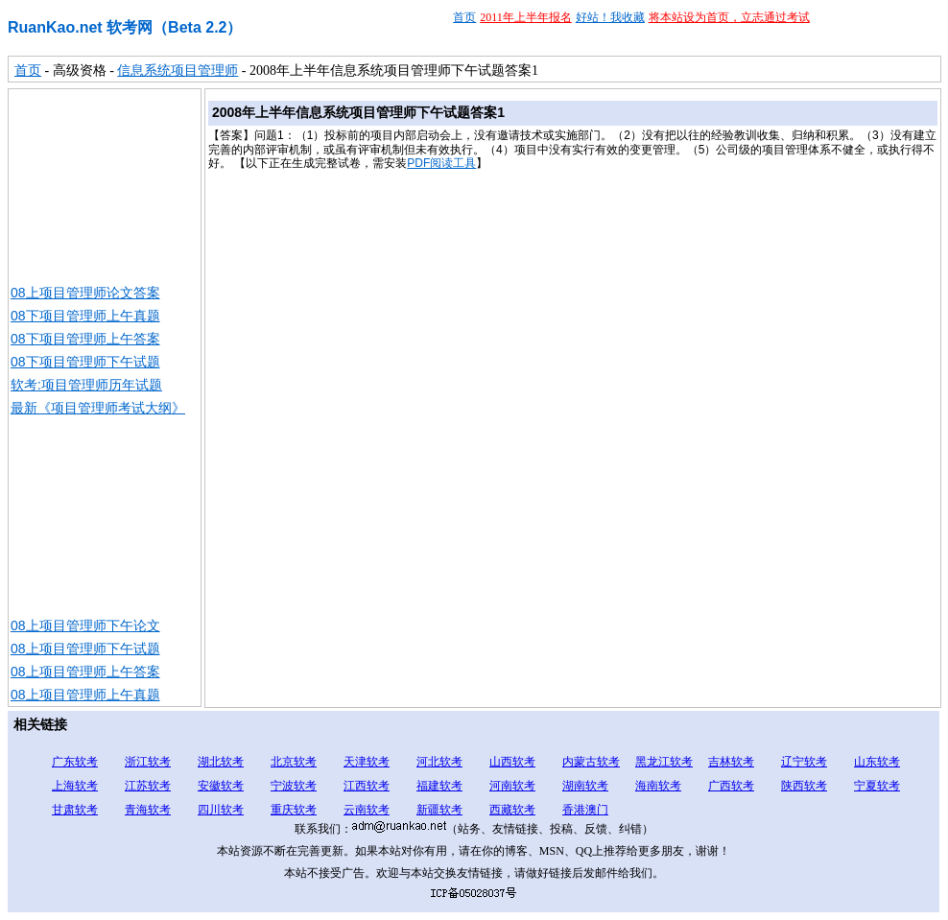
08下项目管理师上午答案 (85, 338)
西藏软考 (512, 809)
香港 (573, 809)
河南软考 (512, 785)
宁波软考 (294, 785)
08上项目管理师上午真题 (85, 694)
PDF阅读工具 (441, 163)
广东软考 (75, 761)
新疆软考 (439, 809)
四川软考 (221, 809)
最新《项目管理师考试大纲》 (98, 407)
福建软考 (439, 785)
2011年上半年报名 (526, 17)
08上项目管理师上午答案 (85, 671)
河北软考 (439, 761)
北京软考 (294, 761)
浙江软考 (148, 761)
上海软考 (75, 785)
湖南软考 (585, 785)
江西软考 (367, 785)
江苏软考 (148, 785)
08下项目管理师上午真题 (85, 315)
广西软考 (731, 785)
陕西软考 (804, 785)
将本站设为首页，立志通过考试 (729, 17)
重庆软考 (294, 809)
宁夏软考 (877, 785)
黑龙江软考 (664, 761)
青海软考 (148, 809)
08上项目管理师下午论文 (85, 625)
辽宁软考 (804, 761)
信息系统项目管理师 (177, 70)
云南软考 (367, 809)
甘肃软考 (75, 809)
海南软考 (658, 785)
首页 (464, 17)
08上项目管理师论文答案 (85, 292)
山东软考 (877, 761)
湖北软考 (221, 761)
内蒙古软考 (591, 761)
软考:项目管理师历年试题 (86, 384)
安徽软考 (221, 785)
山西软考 (512, 761)
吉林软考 (731, 761)
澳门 (596, 809)
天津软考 (367, 761)
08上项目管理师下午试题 (85, 648)
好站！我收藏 (610, 17)
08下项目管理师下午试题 (85, 361)
